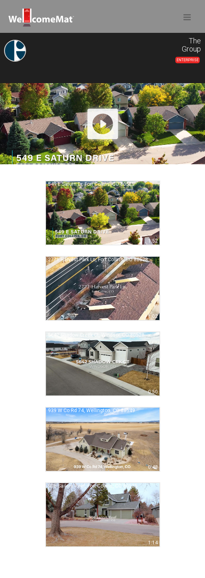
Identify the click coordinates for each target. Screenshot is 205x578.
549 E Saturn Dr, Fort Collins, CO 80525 (91, 184)
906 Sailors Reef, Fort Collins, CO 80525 (92, 486)
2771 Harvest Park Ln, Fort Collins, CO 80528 (98, 259)
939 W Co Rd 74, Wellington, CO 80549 (91, 410)
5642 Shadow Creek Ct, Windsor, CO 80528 (96, 335)
